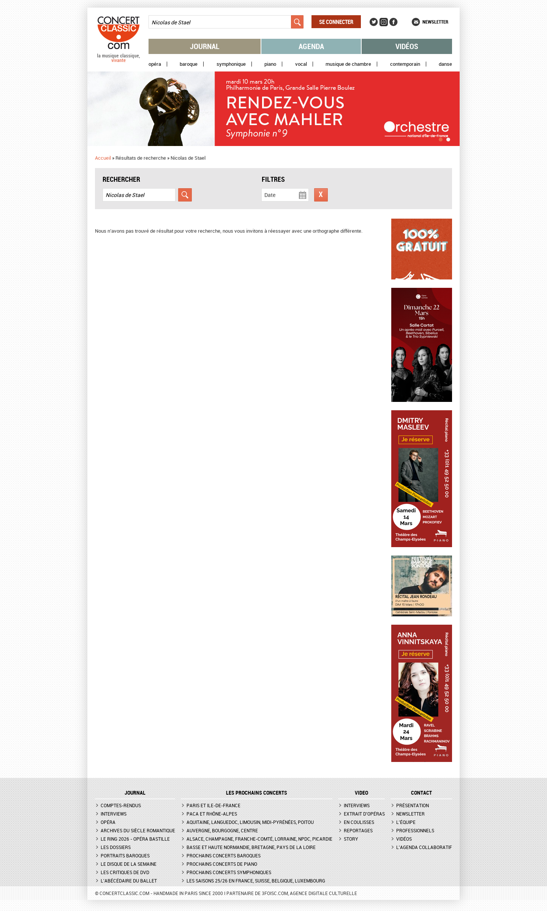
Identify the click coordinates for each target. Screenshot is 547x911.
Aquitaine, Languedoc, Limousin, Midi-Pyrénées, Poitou (250, 822)
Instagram (383, 22)
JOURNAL (135, 792)
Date (269, 194)
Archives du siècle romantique (138, 830)
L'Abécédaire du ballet (129, 881)
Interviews (113, 814)
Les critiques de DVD (125, 872)
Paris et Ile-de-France (213, 805)
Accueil (103, 157)
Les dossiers (116, 847)
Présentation (412, 805)
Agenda (311, 46)
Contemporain (405, 64)
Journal (205, 46)
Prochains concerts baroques (224, 855)
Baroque (189, 64)
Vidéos (406, 46)
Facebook (393, 22)
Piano (270, 64)
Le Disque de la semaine (129, 864)
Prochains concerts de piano (222, 864)
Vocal (301, 64)
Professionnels (415, 830)
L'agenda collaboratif (424, 847)
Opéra (155, 64)
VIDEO (361, 792)
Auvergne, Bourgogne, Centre (222, 830)
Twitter (374, 22)
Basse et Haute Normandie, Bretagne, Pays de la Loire (251, 847)
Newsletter (435, 21)
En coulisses (359, 822)
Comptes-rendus (121, 805)
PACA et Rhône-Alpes (212, 814)
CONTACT (421, 792)
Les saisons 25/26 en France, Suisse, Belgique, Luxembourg (256, 881)
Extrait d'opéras (364, 814)
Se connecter (336, 21)
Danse (445, 64)
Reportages (358, 830)
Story (351, 839)
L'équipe (406, 822)
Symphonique (231, 64)
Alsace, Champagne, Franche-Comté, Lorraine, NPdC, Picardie (259, 839)
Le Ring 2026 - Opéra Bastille (135, 839)
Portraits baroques (125, 855)
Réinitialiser (321, 195)
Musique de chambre (348, 64)
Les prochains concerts (256, 792)
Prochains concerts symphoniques (229, 872)
